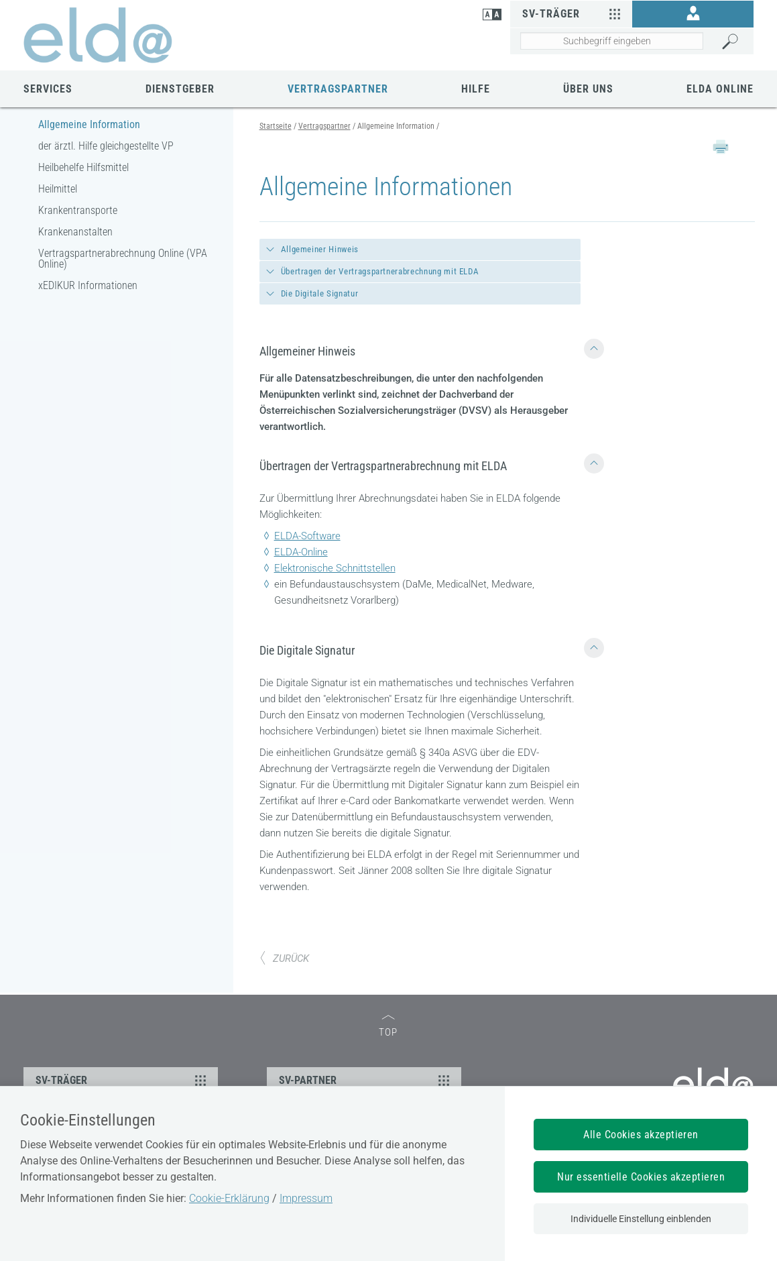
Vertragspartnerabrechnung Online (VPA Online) (122, 258)
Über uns (588, 89)
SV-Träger (572, 13)
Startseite (275, 126)
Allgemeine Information (89, 124)
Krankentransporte (77, 210)
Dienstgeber (180, 89)
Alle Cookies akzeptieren (641, 1134)
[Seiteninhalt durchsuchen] (611, 41)
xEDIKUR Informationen (87, 285)
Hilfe (475, 89)
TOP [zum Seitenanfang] (388, 1026)
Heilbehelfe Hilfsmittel (83, 167)
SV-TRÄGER (123, 1080)
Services (47, 89)
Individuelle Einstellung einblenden (641, 1218)
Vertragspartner (338, 89)
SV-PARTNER (366, 1080)
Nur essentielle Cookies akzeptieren (641, 1176)
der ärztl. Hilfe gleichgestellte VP (106, 146)
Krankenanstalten (75, 231)
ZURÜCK (284, 958)
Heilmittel (57, 188)
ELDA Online (720, 89)
